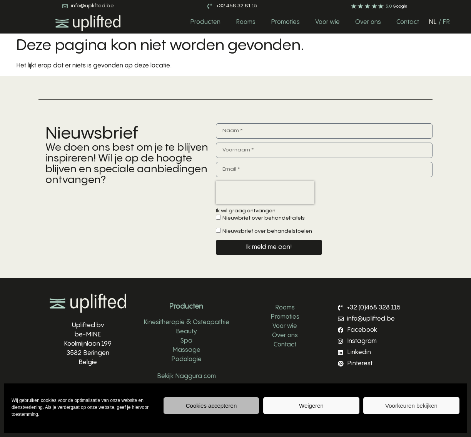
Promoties (285, 22)
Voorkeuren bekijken (411, 405)
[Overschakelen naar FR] (446, 22)
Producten (205, 22)
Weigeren (311, 405)
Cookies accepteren (211, 405)
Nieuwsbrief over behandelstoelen (267, 231)
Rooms (246, 22)
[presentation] (265, 192)
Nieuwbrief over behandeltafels (263, 218)
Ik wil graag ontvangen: (246, 210)
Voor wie (327, 22)
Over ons (368, 22)
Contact (407, 22)
